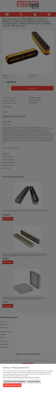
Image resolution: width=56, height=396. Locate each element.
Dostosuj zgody (34, 381)
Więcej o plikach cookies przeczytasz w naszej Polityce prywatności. (21, 377)
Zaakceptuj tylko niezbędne (14, 381)
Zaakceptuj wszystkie (12, 385)
